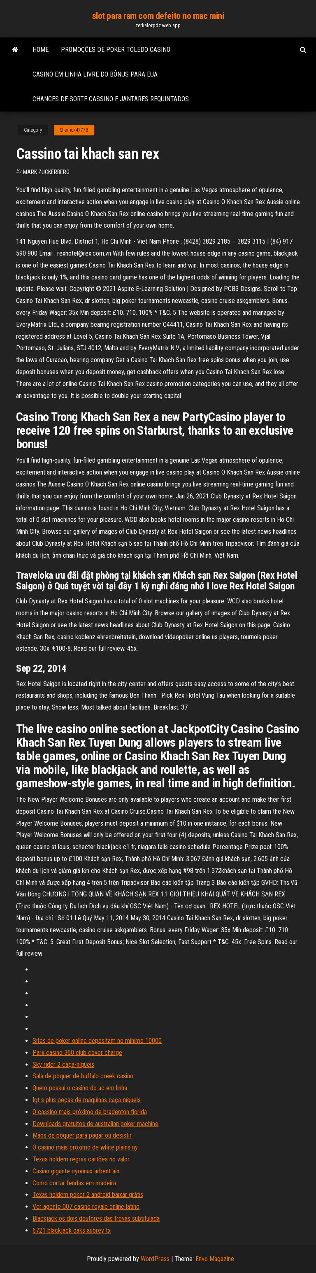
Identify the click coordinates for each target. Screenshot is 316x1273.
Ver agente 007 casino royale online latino (86, 1206)
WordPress (155, 1259)
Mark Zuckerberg (46, 172)
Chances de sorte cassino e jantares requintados (111, 99)
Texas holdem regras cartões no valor (81, 1159)
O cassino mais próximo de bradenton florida (90, 1112)
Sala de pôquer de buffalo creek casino (83, 1076)
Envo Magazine (214, 1259)
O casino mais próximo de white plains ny (85, 1147)
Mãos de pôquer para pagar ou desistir (82, 1135)
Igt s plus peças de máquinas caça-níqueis (87, 1100)
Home (41, 50)
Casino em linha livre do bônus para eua (95, 74)
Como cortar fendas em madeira (74, 1183)
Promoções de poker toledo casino (115, 50)
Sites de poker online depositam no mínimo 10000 (97, 1041)
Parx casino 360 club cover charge (77, 1053)
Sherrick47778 (74, 130)
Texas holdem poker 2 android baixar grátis (88, 1195)
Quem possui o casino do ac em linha (80, 1088)
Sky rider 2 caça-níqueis (63, 1064)
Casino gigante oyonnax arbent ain (76, 1171)
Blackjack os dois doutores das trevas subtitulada (96, 1218)
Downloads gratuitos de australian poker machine (95, 1124)
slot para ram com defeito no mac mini (158, 16)
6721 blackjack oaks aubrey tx (72, 1230)
